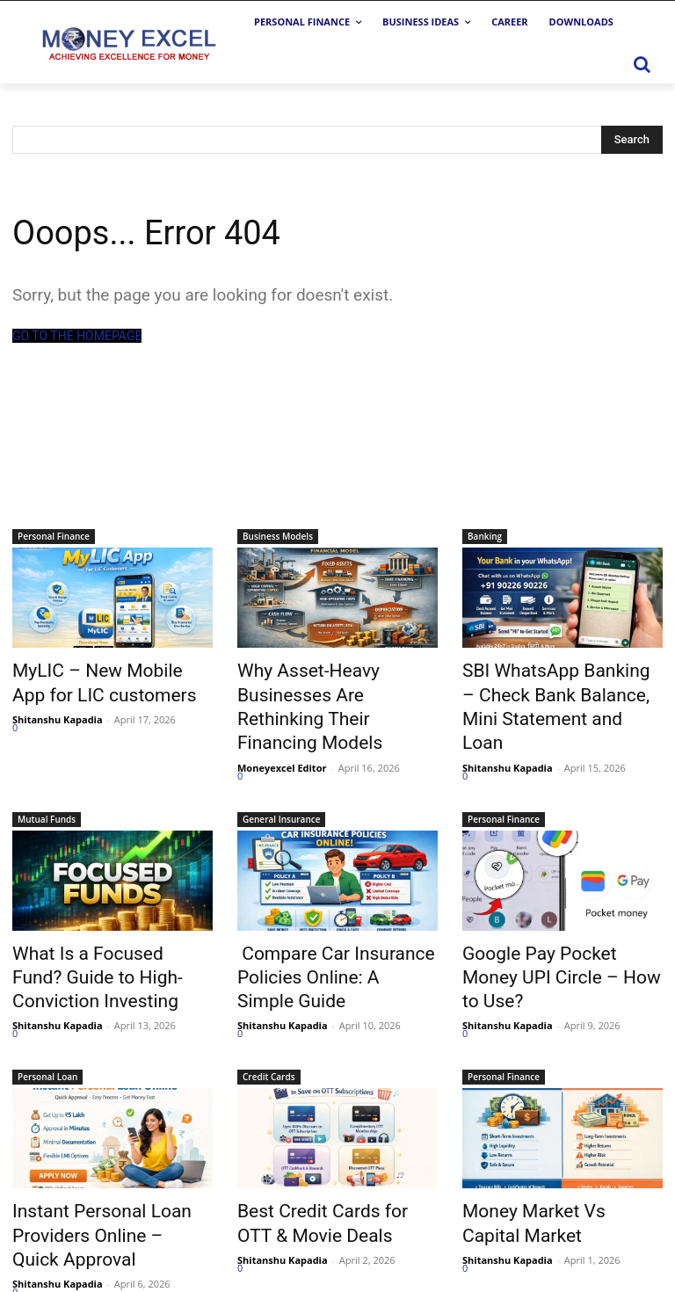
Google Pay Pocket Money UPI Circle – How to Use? (562, 923)
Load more (47, 1240)
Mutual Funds (47, 781)
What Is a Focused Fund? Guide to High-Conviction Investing (95, 933)
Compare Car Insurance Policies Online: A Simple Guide (319, 933)
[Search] (632, 140)
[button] (642, 64)
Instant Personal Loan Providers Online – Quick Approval (94, 1178)
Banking (485, 536)
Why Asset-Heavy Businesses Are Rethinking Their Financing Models (334, 688)
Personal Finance (54, 536)
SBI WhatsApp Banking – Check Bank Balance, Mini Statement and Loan (547, 688)
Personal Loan (47, 1026)
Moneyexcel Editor (281, 730)
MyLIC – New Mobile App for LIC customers (107, 678)
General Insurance (281, 781)
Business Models (278, 536)
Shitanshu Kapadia (57, 710)
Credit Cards (269, 1026)
